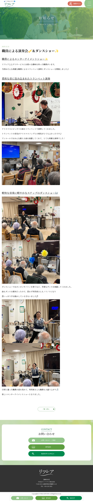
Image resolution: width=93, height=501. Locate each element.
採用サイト (75, 3)
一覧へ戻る (45, 409)
